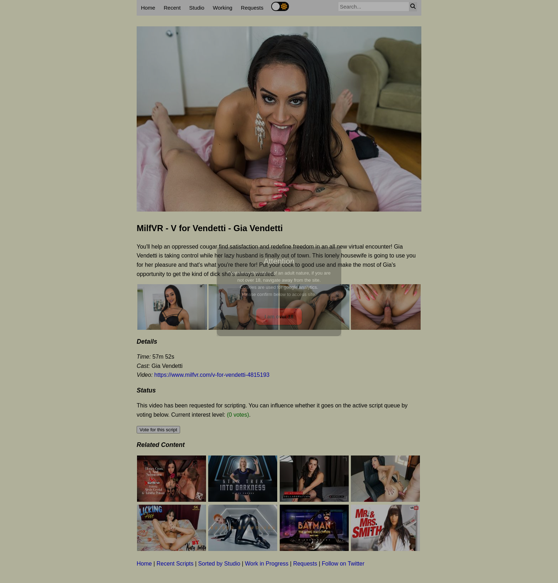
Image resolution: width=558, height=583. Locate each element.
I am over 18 (279, 316)
